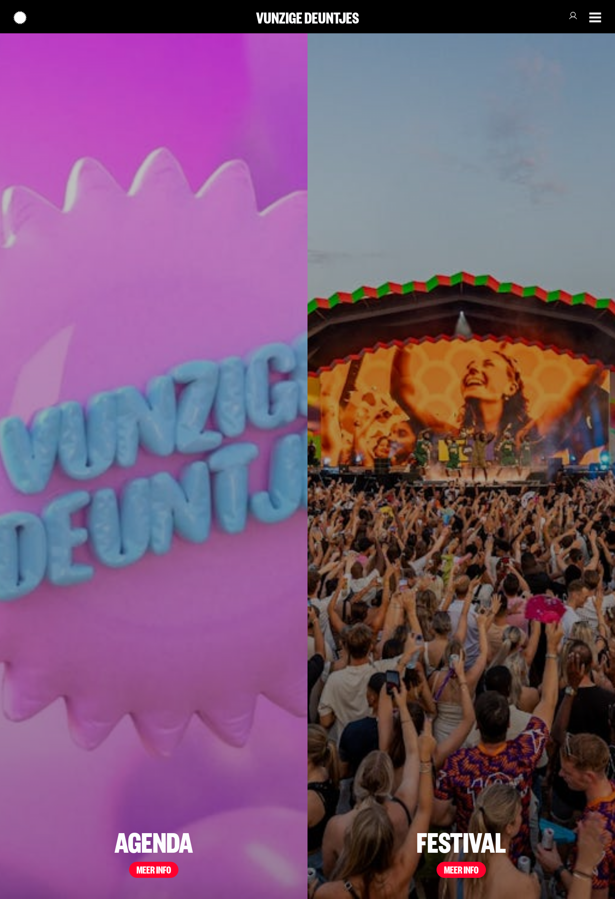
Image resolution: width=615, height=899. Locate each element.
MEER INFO (153, 869)
